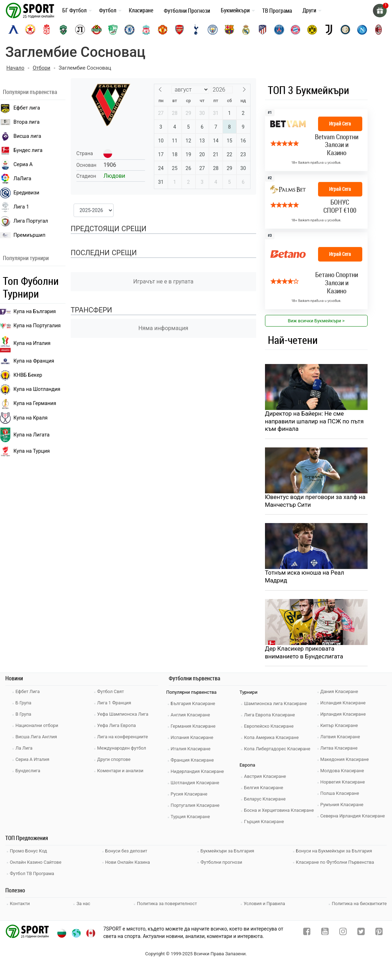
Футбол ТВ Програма (33, 872)
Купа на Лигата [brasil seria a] (25, 434)
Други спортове (115, 760)
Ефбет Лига (28, 692)
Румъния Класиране (343, 805)
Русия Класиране (190, 795)
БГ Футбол (74, 10)
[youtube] (325, 932)
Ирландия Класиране (344, 715)
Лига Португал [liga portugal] (24, 221)
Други (309, 10)
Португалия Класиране (196, 806)
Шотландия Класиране (196, 783)
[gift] (380, 11)
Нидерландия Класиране (199, 772)
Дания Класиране (340, 692)
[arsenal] (179, 29)
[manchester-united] (162, 29)
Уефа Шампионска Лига (124, 715)
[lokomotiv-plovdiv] (80, 29)
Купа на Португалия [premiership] (30, 325)
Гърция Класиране (265, 822)
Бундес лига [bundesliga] (21, 150)
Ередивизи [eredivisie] (19, 192)
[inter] (345, 29)
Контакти (21, 902)
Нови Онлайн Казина (128, 862)
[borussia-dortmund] (312, 29)
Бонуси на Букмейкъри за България (335, 851)
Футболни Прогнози (187, 10)
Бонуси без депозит (127, 851)
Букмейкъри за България (228, 851)
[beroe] (113, 29)
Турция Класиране (191, 817)
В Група (24, 715)
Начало (15, 68)
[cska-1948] (46, 29)
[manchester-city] (212, 29)
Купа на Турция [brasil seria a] (25, 451)
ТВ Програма (277, 10)
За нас (84, 902)
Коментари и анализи (121, 771)
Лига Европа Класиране (270, 715)
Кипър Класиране (340, 726)
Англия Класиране (192, 715)
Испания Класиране (193, 738)
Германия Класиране (194, 727)
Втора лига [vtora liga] (20, 122)
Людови (114, 175)
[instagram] (343, 932)
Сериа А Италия (33, 760)
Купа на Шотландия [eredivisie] (30, 389)
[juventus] (328, 29)
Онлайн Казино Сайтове (37, 862)
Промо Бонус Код (29, 851)
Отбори (42, 68)
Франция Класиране (193, 761)
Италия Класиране (192, 749)
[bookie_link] (316, 140)
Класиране (141, 10)
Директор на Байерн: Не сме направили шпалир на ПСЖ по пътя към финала (315, 421)
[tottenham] (196, 29)
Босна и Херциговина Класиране (280, 811)
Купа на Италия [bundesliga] (25, 343)
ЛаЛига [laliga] (15, 178)
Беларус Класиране (266, 800)
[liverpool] (146, 29)
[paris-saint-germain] (279, 29)
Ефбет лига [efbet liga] (20, 107)
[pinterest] (379, 932)
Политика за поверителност (167, 902)
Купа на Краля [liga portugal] (23, 417)
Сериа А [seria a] (16, 164)
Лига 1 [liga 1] (14, 206)
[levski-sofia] (13, 29)
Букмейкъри (235, 10)
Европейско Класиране (270, 727)
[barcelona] (229, 29)
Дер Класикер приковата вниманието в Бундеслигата (305, 653)
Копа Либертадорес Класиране (278, 749)
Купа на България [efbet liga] (28, 311)
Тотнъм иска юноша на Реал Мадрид (305, 577)
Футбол (107, 10)
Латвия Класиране (341, 737)
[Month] (190, 89)
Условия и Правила (264, 902)
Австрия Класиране (266, 777)
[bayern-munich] (295, 29)
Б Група (24, 703)
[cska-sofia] (30, 29)
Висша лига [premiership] (20, 136)
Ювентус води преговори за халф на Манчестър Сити (316, 501)
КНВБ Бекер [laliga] (21, 375)
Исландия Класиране (344, 703)
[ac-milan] (378, 29)
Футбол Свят (111, 692)
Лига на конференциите (123, 737)
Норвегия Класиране (344, 783)
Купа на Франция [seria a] (27, 360)
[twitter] (361, 932)
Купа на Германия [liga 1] (28, 403)
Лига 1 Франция (115, 703)
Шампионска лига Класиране (277, 704)
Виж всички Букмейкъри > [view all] (316, 320)
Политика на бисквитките (359, 902)
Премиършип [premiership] (22, 235)
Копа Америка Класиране (272, 738)
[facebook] (307, 932)
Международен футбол (123, 749)
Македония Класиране (345, 760)
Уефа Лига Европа (117, 726)
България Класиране (194, 704)
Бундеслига (28, 771)
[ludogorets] (63, 29)
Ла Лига (25, 749)
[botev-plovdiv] (96, 29)
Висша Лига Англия (37, 737)
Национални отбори (37, 726)
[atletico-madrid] (262, 29)
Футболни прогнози (222, 862)
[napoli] (362, 29)
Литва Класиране (340, 749)
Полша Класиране (341, 794)
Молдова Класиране (343, 771)
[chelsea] (129, 29)
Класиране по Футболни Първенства (336, 862)
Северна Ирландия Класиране (354, 817)
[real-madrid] (246, 29)
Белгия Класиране (264, 788)
